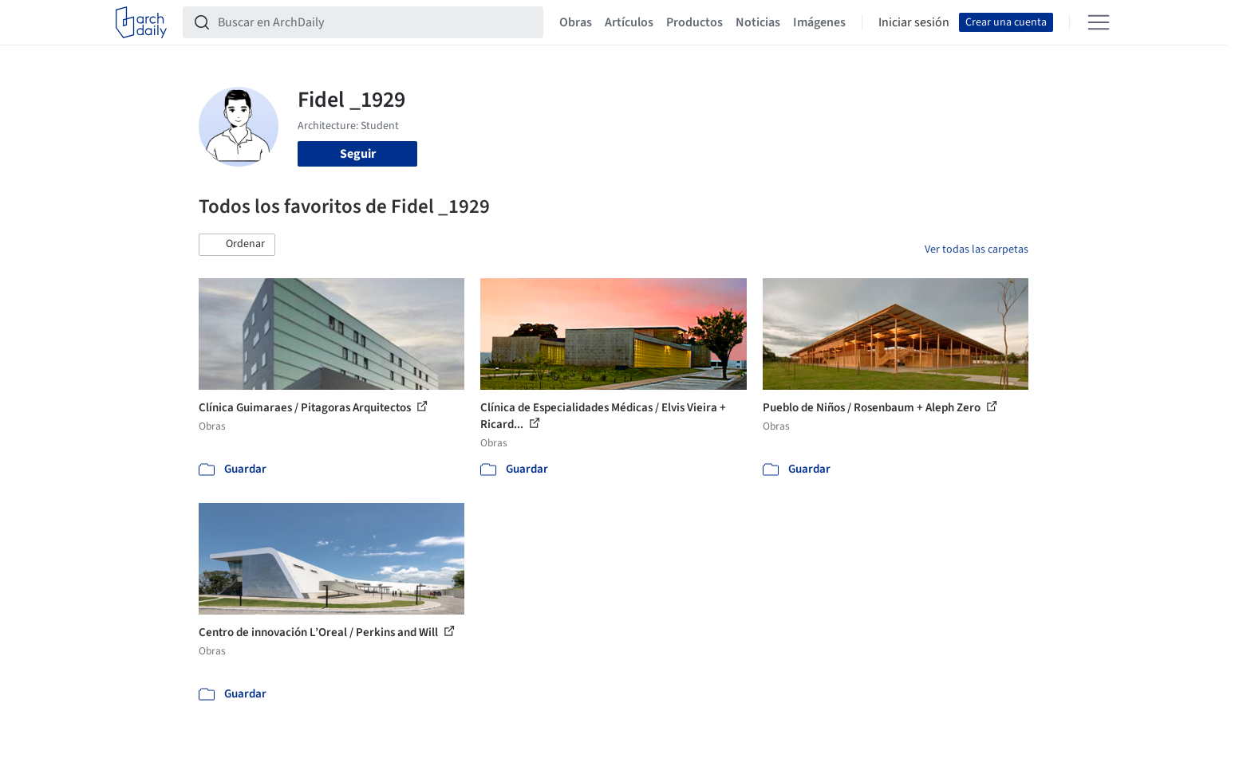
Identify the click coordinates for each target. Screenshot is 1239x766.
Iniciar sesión (913, 22)
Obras (575, 22)
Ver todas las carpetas (976, 249)
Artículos (629, 22)
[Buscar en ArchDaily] (376, 22)
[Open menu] (1098, 22)
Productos (694, 22)
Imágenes (819, 22)
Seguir (358, 154)
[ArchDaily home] (141, 22)
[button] (237, 245)
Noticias (758, 22)
